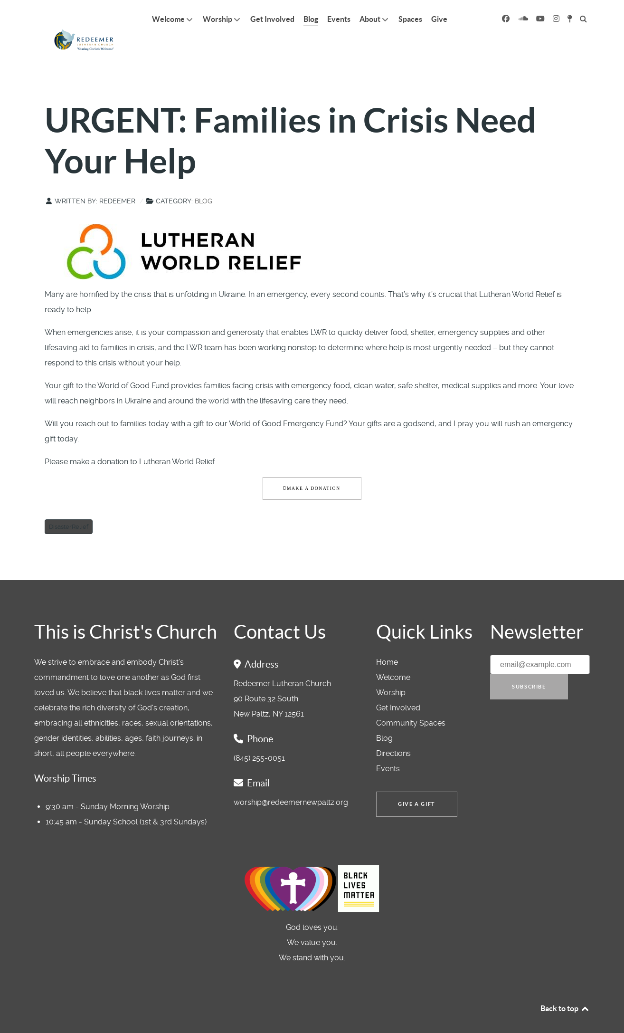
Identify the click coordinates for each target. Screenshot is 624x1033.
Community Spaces (410, 701)
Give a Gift (416, 783)
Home (387, 640)
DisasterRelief (68, 505)
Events (388, 747)
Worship (391, 671)
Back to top (565, 987)
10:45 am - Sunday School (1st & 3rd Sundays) (126, 800)
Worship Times (65, 757)
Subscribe (529, 666)
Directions (393, 731)
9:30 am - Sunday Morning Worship (108, 785)
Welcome (393, 655)
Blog (203, 179)
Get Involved (398, 686)
